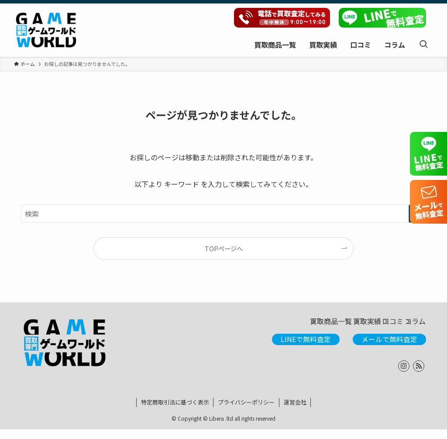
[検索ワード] (223, 213)
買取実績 (328, 326)
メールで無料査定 (389, 348)
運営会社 (295, 412)
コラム (408, 326)
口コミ (370, 326)
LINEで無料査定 (306, 348)
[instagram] (403, 375)
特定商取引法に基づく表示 (175, 412)
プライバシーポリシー (246, 412)
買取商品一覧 (276, 326)
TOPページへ (224, 248)
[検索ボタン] (423, 44)
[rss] (418, 375)
